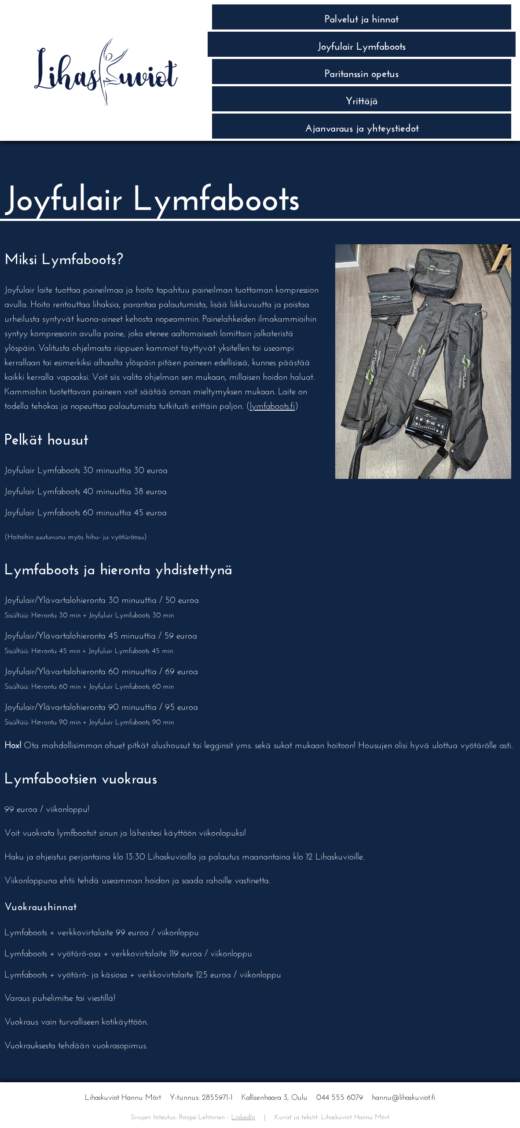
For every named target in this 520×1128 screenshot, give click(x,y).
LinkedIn (243, 1115)
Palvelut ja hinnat (362, 17)
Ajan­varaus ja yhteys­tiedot (362, 126)
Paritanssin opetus (362, 71)
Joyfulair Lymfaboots (362, 44)
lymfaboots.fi (272, 404)
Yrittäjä (362, 99)
